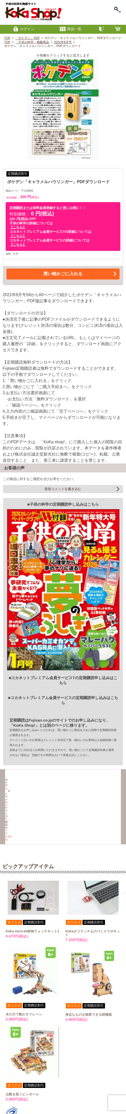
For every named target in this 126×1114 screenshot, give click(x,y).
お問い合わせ (34, 1091)
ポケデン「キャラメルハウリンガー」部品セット (19, 795)
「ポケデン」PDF (27, 38)
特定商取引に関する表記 (58, 1091)
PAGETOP (116, 1082)
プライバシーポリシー (86, 1091)
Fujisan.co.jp (40, 720)
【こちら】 (17, 227)
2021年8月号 (62, 42)
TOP (7, 38)
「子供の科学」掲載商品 (32, 42)
